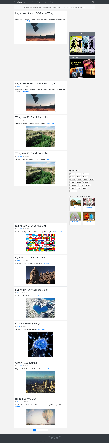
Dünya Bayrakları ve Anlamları (31, 226)
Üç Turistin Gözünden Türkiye (30, 257)
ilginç (72, 173)
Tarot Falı (81, 7)
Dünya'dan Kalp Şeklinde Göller (31, 289)
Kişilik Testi (37, 7)
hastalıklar (73, 191)
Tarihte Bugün (32, 2)
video (78, 176)
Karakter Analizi (58, 7)
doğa (79, 179)
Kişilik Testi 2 (47, 7)
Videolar (18, 16)
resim (85, 179)
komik (85, 176)
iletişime (70, 441)
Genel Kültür (19, 120)
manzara (85, 173)
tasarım (73, 179)
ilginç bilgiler (74, 185)
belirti (84, 188)
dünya (81, 185)
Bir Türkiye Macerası (26, 399)
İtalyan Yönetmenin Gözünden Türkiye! (35, 13)
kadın (91, 179)
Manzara (18, 292)
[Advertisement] (40, 62)
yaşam (73, 182)
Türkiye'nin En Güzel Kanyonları (32, 117)
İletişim (52, 2)
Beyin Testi (28, 7)
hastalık (85, 182)
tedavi (88, 185)
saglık (72, 176)
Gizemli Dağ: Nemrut (26, 363)
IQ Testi (74, 7)
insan (78, 173)
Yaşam (18, 326)
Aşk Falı (67, 7)
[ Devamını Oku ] (25, 21)
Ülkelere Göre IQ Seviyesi (28, 323)
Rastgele (39, 2)
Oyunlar (25, 2)
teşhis (78, 188)
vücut (79, 182)
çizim (72, 188)
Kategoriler (45, 2)
